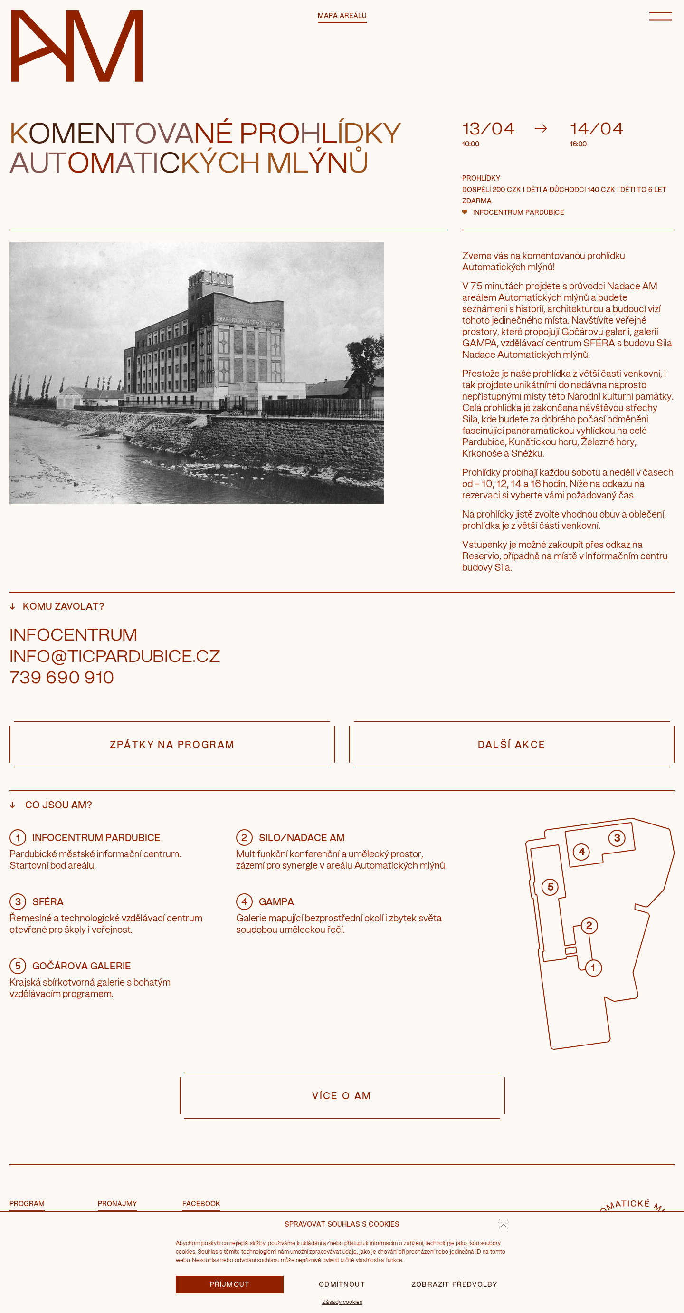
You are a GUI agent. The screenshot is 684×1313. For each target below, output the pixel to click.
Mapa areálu (342, 15)
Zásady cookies (342, 1301)
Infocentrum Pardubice (518, 212)
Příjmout (230, 1284)
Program (27, 1203)
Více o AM (342, 1096)
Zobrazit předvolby (454, 1284)
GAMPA (265, 901)
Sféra (37, 901)
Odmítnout (342, 1284)
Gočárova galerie (70, 965)
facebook (201, 1203)
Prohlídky (481, 178)
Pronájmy (117, 1203)
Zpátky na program (172, 744)
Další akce (511, 744)
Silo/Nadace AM (290, 837)
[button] (503, 1224)
